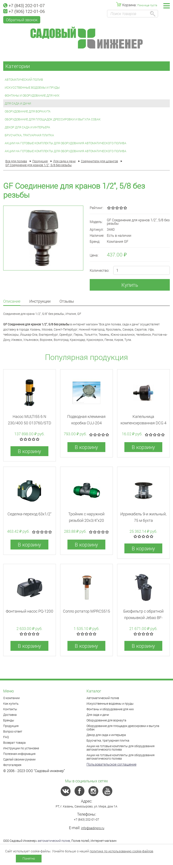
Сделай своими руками (19, 759)
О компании (11, 698)
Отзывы (67, 301)
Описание (11, 301)
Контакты (10, 709)
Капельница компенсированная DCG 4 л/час (143, 423)
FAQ (6, 737)
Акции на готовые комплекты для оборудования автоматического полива (65, 143)
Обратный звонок (21, 19)
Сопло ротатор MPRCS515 (86, 611)
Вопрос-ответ (12, 731)
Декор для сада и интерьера (27, 127)
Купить (129, 284)
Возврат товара (14, 743)
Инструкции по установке (21, 748)
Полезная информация (19, 754)
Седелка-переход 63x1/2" (29, 513)
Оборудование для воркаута (28, 111)
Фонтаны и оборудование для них (32, 95)
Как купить (11, 703)
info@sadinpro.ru (92, 828)
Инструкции (40, 301)
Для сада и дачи (18, 103)
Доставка (10, 715)
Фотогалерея (12, 765)
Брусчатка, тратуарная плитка (29, 135)
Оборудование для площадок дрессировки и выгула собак (53, 119)
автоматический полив (54, 841)
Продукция (11, 726)
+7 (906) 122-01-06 (24, 11)
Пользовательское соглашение (111, 764)
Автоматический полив (24, 79)
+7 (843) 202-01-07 (24, 5)
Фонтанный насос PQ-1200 (29, 611)
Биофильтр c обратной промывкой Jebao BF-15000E (143, 618)
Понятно (28, 858)
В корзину (29, 451)
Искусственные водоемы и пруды (32, 87)
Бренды (8, 720)
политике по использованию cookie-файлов (121, 851)
